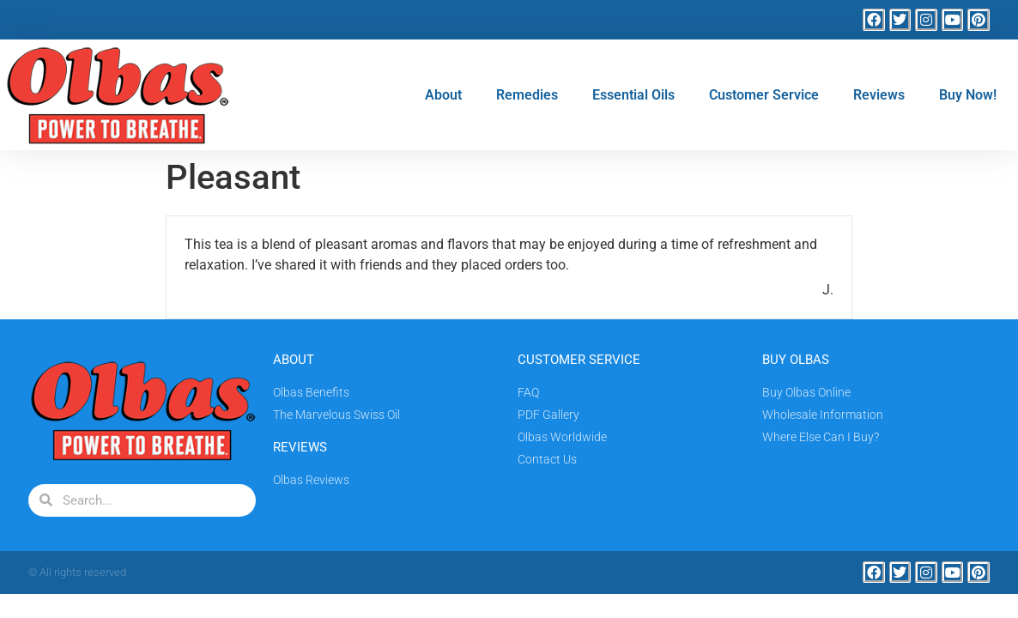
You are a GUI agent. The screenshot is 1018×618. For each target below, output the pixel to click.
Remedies (527, 95)
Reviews (879, 95)
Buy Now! (968, 95)
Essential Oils (633, 95)
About (443, 95)
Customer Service (764, 95)
